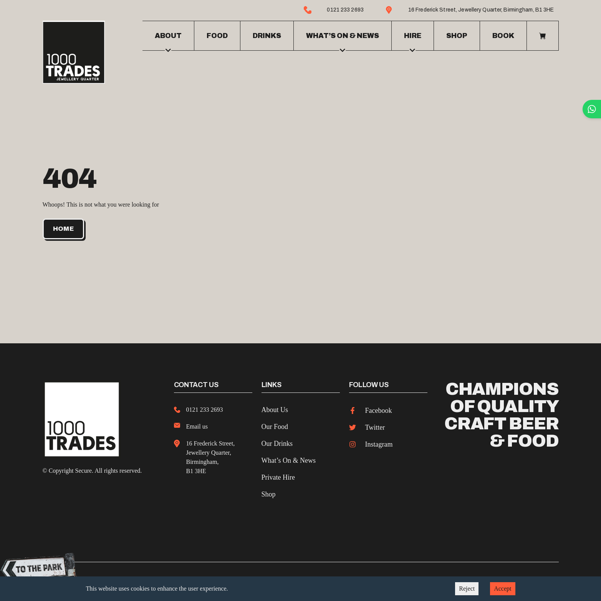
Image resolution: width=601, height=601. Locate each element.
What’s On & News (289, 459)
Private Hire (278, 476)
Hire (412, 40)
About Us (275, 408)
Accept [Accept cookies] (502, 588)
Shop (456, 35)
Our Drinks (277, 442)
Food (217, 35)
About (168, 40)
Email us (197, 425)
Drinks (267, 35)
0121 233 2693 (204, 408)
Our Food (275, 425)
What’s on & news (342, 40)
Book (503, 35)
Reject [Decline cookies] (467, 588)
